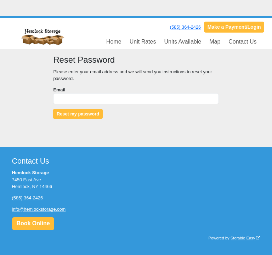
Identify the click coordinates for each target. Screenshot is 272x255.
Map (214, 42)
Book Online (33, 223)
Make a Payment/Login (234, 27)
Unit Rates (143, 42)
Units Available (182, 42)
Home (113, 42)
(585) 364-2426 (185, 27)
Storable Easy (245, 238)
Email (59, 89)
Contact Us (242, 42)
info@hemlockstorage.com (39, 209)
